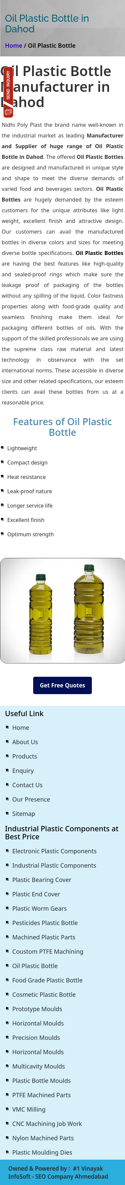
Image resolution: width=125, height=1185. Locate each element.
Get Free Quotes (62, 685)
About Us (25, 742)
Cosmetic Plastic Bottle (44, 994)
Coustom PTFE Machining (48, 951)
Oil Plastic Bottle (35, 966)
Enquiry (23, 771)
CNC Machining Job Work (47, 1124)
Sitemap (23, 814)
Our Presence (31, 799)
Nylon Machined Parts (43, 1138)
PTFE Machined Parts (41, 1095)
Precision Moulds (36, 1037)
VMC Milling (28, 1109)
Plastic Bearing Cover (41, 880)
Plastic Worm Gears (39, 908)
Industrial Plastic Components (54, 865)
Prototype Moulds (37, 1009)
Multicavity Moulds (38, 1066)
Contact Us (27, 785)
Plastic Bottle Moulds (41, 1081)
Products (24, 756)
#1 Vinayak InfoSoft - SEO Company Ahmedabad (58, 1172)
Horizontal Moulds (38, 1023)
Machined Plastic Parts (43, 937)
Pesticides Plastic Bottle (45, 923)
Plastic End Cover (36, 894)
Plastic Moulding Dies (42, 1152)
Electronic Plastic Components (54, 851)
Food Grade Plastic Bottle (47, 980)
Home (14, 45)
